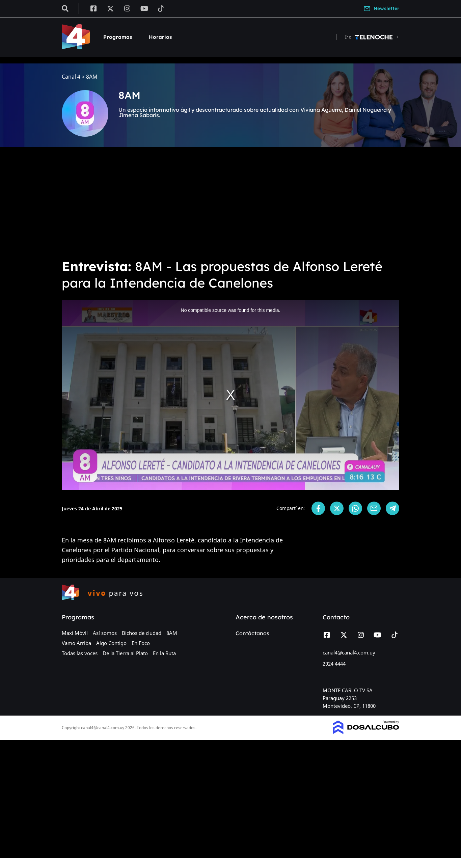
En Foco (141, 643)
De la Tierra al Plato (125, 653)
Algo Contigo (111, 643)
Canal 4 (71, 77)
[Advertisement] (230, 202)
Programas (117, 37)
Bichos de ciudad (141, 632)
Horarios (160, 37)
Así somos (105, 632)
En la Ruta (164, 653)
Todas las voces (80, 653)
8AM (171, 632)
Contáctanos (252, 633)
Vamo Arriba (76, 643)
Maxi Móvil (75, 632)
